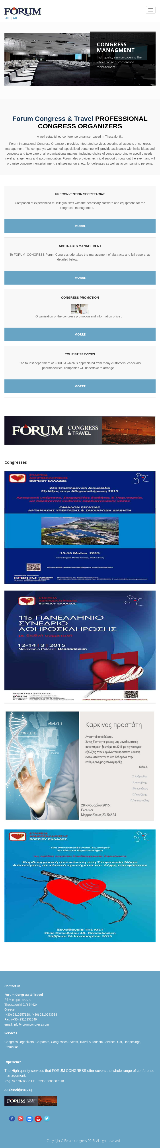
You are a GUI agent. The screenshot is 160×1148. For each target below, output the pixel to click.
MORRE (80, 226)
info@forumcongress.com (31, 1024)
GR (15, 18)
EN (6, 18)
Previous (7, 61)
